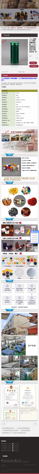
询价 (33, 63)
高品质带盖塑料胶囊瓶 (25, 430)
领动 (33, 469)
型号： (3, 71)
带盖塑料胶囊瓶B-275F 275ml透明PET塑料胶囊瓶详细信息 (14, 432)
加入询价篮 (34, 66)
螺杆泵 (2, 466)
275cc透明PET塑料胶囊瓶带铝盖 (23, 428)
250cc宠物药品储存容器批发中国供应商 (10, 430)
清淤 (6, 466)
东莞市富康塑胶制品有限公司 (8, 428)
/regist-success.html (5, 469)
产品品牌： (20, 71)
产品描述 (5, 75)
